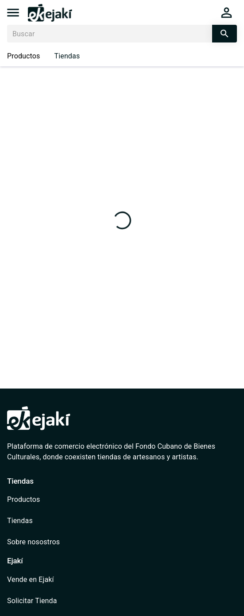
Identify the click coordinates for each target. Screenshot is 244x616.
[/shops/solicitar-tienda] (45, 601)
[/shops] (45, 520)
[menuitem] (45, 499)
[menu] (13, 12)
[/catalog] (45, 499)
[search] (224, 33)
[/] (50, 19)
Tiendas (67, 56)
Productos (23, 56)
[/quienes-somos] (45, 542)
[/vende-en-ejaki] (45, 579)
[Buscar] (109, 33)
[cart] (226, 12)
